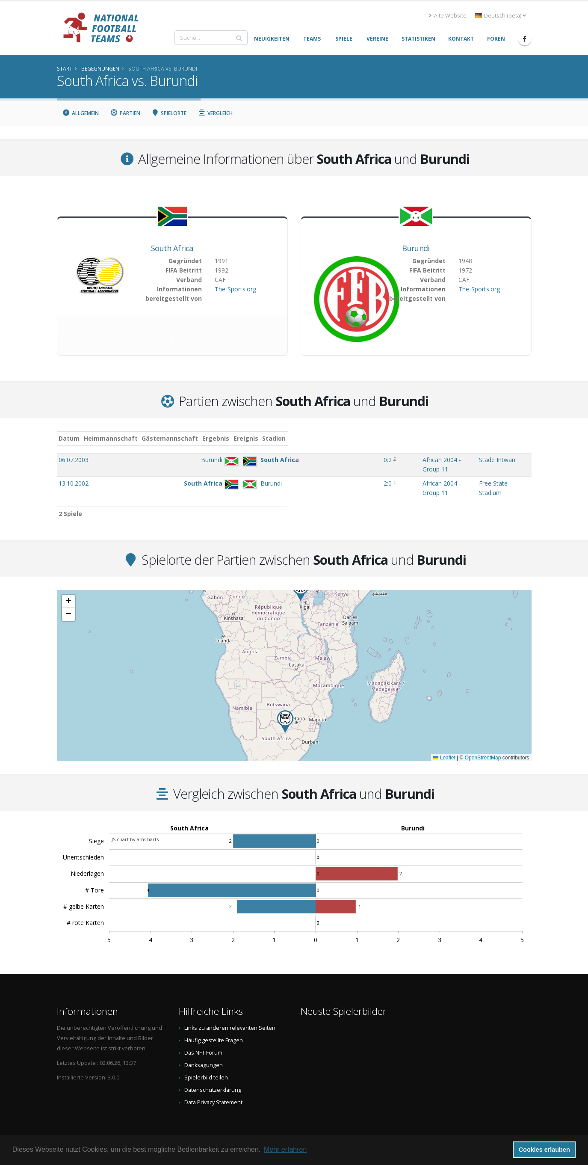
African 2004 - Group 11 (382, 460)
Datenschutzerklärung (212, 1072)
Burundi (415, 248)
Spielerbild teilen (206, 1060)
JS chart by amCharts (135, 822)
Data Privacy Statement (213, 1085)
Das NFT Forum (203, 1035)
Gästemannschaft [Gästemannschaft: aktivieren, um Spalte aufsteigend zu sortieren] (247, 438)
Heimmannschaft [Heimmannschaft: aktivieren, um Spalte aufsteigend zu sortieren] (187, 438)
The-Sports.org (235, 289)
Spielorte (169, 113)
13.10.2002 (74, 475)
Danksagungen (203, 1048)
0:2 (324, 460)
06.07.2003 (74, 460)
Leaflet (444, 741)
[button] (285, 704)
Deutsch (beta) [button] (500, 15)
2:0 (324, 475)
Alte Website (448, 15)
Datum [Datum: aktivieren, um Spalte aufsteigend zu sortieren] (69, 438)
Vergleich (215, 113)
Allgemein (80, 113)
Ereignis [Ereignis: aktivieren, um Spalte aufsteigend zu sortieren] (361, 438)
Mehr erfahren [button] (285, 1149)
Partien (125, 113)
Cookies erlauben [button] (544, 1149)
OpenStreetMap (483, 741)
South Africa (172, 248)
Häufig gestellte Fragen (213, 1023)
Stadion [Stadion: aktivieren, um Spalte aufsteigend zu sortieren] (462, 438)
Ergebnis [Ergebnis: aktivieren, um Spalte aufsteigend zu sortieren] (325, 438)
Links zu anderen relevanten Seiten (229, 1010)
